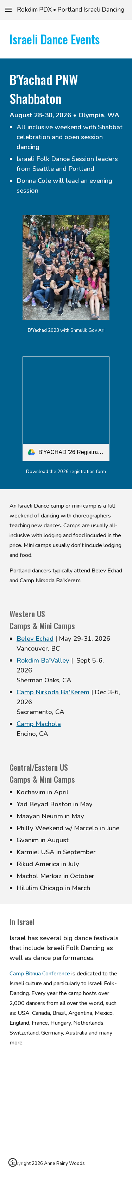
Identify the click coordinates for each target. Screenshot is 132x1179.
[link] (66, 408)
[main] (66, 39)
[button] (8, 9)
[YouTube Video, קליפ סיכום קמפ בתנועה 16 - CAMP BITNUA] (66, 1102)
